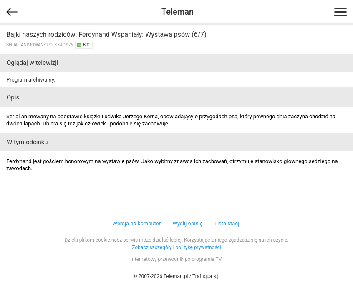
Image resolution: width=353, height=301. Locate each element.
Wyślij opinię (187, 223)
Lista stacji (227, 223)
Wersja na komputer (137, 223)
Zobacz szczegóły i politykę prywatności (176, 247)
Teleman (177, 12)
